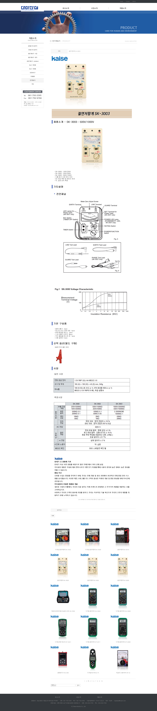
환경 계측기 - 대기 (32, 57)
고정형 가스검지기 (32, 50)
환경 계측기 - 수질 (32, 53)
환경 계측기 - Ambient (32, 61)
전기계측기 (32, 80)
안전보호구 (32, 72)
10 (102, 681)
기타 (33, 84)
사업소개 (94, 8)
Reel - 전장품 (32, 69)
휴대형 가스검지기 (32, 46)
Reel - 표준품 (32, 65)
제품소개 (123, 8)
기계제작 (32, 76)
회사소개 (66, 8)
